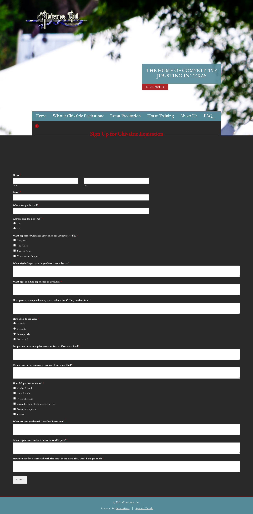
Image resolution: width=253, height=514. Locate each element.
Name (17, 175)
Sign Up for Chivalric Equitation (126, 134)
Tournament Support (28, 256)
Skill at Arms (24, 250)
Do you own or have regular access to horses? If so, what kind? (46, 346)
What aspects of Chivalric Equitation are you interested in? (45, 235)
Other (20, 414)
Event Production (125, 116)
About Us (188, 116)
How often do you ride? (26, 318)
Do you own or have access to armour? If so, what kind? (43, 365)
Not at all (22, 339)
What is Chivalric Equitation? (78, 116)
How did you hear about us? (28, 383)
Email (17, 192)
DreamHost (123, 508)
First (15, 185)
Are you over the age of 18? (28, 218)
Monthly (21, 328)
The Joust (22, 240)
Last (85, 185)
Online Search (24, 388)
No (18, 228)
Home (40, 116)
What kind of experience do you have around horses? (41, 263)
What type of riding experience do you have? (37, 281)
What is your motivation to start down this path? (40, 440)
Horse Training (160, 116)
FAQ (208, 116)
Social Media (24, 393)
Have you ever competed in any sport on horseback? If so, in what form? (52, 300)
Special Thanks (144, 508)
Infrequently (23, 334)
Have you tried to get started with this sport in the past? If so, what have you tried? (58, 458)
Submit (19, 479)
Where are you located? (26, 205)
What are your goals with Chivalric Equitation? (39, 421)
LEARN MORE (155, 87)
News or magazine (27, 409)
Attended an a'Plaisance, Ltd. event (36, 404)
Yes (19, 223)
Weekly (21, 323)
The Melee (22, 245)
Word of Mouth (25, 398)
